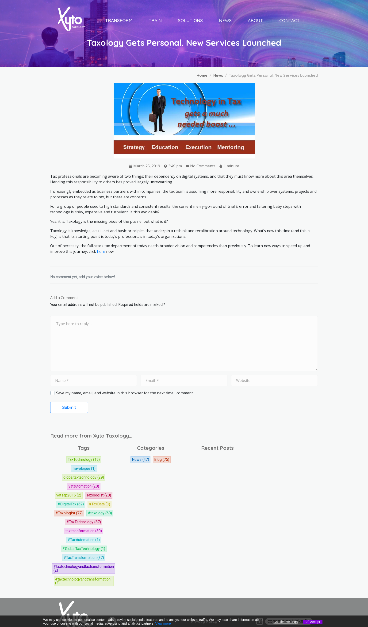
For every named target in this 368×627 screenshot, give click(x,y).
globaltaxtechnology (83, 477)
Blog (161, 460)
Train (155, 20)
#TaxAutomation (84, 540)
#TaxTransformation (84, 558)
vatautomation (84, 486)
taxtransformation (83, 531)
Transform (118, 20)
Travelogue (84, 468)
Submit (69, 407)
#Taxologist (69, 513)
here (101, 251)
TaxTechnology (84, 460)
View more (163, 623)
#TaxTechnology (83, 522)
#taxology (100, 513)
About (255, 20)
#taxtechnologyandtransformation (83, 581)
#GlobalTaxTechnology (83, 549)
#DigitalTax (71, 504)
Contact (289, 20)
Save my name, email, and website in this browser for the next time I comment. (125, 393)
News (225, 20)
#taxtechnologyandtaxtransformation (84, 568)
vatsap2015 (68, 495)
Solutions (190, 20)
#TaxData (99, 504)
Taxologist (98, 495)
